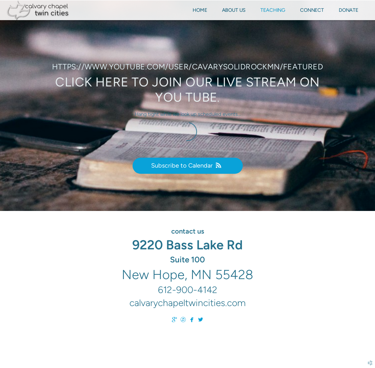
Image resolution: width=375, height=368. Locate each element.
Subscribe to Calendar (187, 165)
